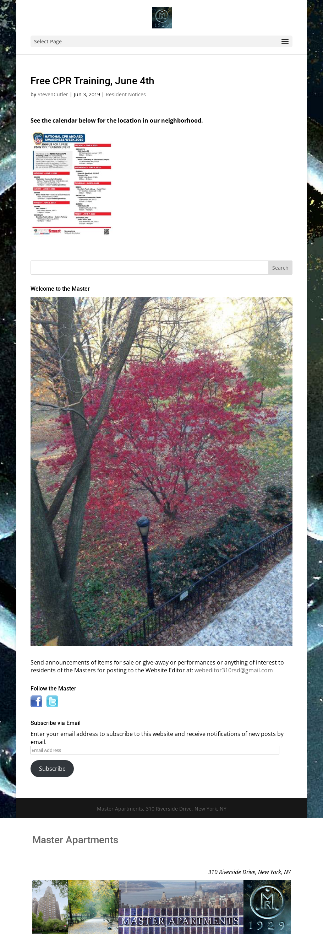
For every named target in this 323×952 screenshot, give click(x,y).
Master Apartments (75, 840)
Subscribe (52, 769)
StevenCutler (53, 94)
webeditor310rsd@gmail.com (234, 670)
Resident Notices (126, 94)
